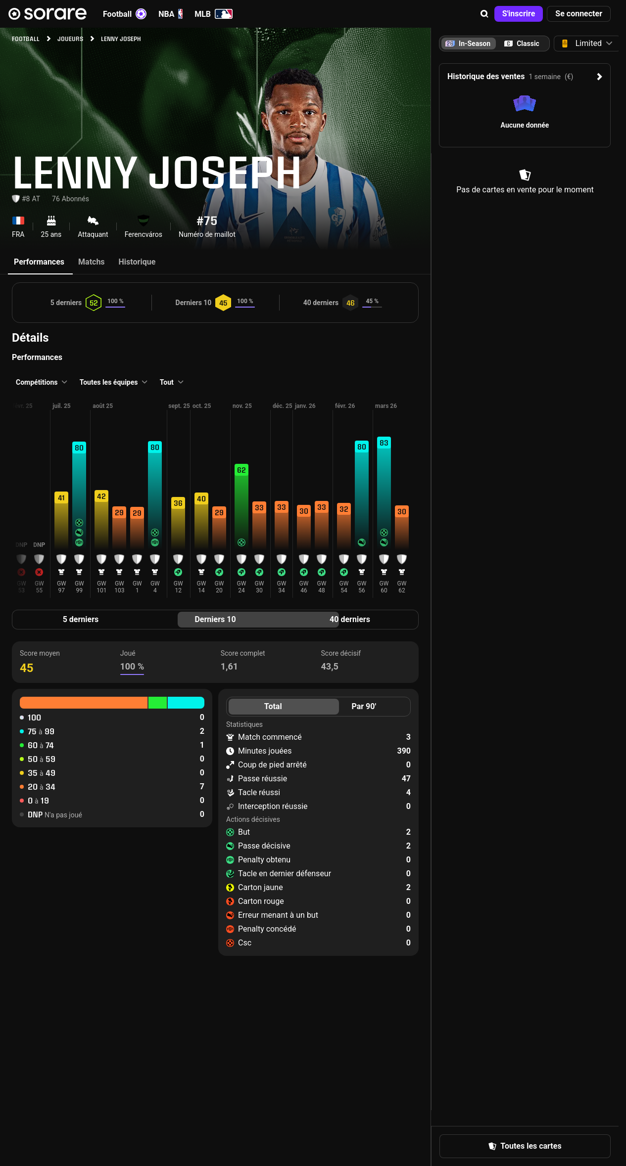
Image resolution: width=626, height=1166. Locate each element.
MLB (213, 14)
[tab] (521, 43)
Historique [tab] (137, 262)
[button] (484, 14)
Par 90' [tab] (363, 706)
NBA (170, 14)
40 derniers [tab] (350, 619)
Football (124, 13)
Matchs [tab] (91, 262)
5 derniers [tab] (81, 619)
